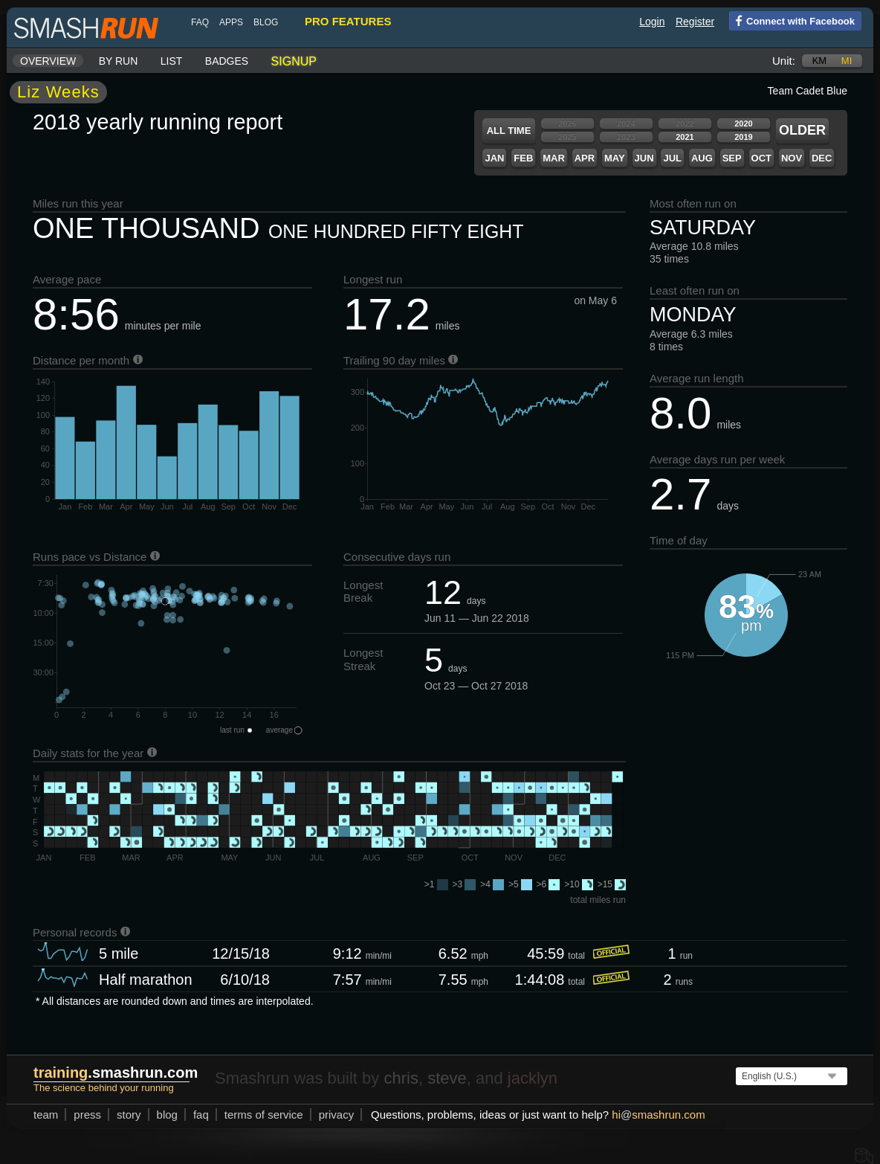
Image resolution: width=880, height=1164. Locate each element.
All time (509, 130)
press (87, 1114)
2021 (684, 136)
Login (651, 22)
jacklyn (532, 1078)
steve (447, 1078)
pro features (348, 21)
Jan (494, 158)
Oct (761, 158)
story (129, 1114)
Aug (702, 158)
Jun (644, 158)
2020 (743, 123)
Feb (523, 158)
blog (265, 22)
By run (118, 61)
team (45, 1114)
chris (401, 1078)
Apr (585, 158)
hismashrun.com (658, 1114)
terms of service (263, 1114)
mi (846, 60)
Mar (554, 158)
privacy (337, 1114)
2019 (743, 136)
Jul (672, 158)
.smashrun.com (115, 1072)
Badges (226, 61)
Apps (231, 22)
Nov (791, 158)
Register (695, 22)
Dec (822, 158)
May (614, 158)
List (172, 61)
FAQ (200, 22)
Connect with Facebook (792, 20)
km (819, 60)
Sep (732, 158)
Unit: (783, 60)
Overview (48, 61)
